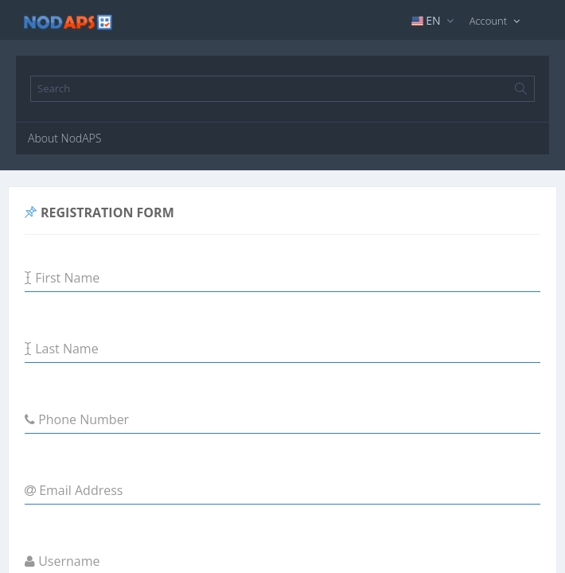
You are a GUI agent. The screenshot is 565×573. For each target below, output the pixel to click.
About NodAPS (64, 138)
